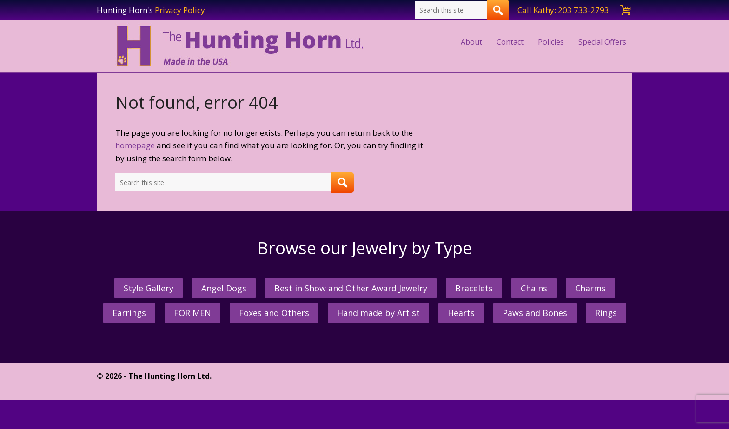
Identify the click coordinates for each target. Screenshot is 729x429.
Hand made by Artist (378, 312)
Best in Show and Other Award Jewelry (350, 288)
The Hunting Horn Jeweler (242, 46)
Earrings (129, 312)
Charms (590, 288)
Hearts (461, 312)
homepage (135, 145)
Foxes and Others (274, 312)
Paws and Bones (535, 312)
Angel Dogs (223, 288)
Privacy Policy (180, 10)
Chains (534, 288)
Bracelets (474, 288)
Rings (606, 312)
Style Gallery (148, 288)
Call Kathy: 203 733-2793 (563, 10)
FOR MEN (192, 312)
